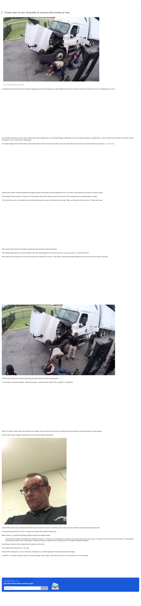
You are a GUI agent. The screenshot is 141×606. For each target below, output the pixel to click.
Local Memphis (109, 144)
